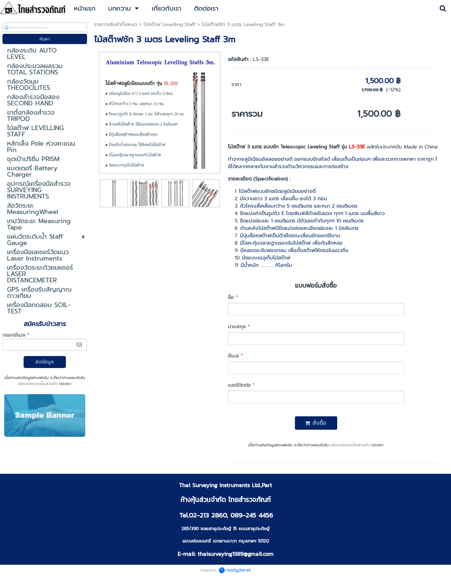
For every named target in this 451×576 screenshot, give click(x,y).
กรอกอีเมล (15, 335)
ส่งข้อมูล (44, 362)
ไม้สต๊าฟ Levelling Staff (169, 24)
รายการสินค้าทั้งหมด (115, 24)
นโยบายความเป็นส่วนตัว (38, 384)
